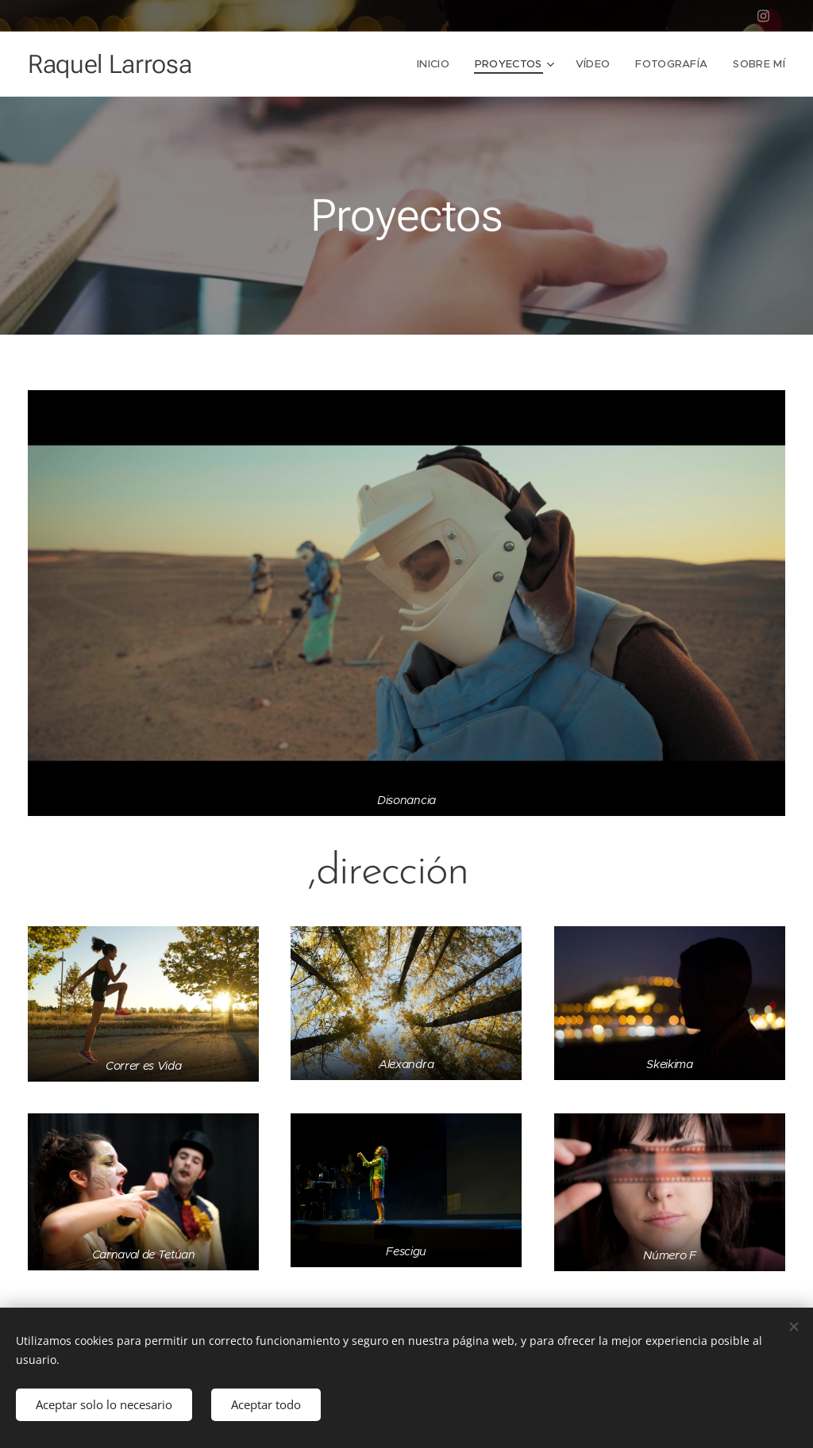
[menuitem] (438, 64)
